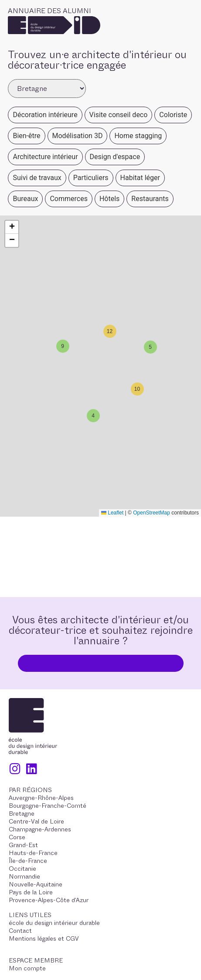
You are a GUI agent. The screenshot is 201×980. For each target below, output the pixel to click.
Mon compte (27, 968)
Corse (17, 837)
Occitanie (22, 868)
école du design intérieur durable (54, 922)
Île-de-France (28, 860)
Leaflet (112, 513)
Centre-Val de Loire (36, 821)
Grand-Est (23, 845)
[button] (149, 345)
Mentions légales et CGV (44, 938)
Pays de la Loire (31, 892)
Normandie (24, 876)
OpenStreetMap (151, 513)
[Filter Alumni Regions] (46, 88)
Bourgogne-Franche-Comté (47, 805)
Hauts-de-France (33, 852)
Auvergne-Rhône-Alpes (41, 797)
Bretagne (21, 813)
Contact (20, 930)
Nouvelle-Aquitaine (35, 884)
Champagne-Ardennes (40, 829)
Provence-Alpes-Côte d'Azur (49, 900)
